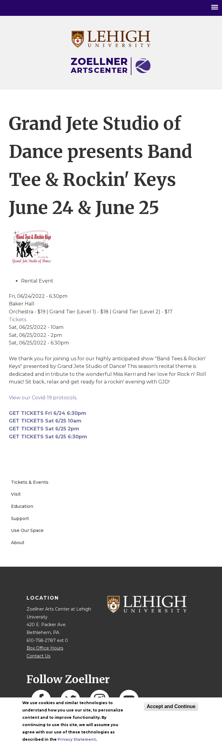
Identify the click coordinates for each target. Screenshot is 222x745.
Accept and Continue (171, 706)
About (17, 542)
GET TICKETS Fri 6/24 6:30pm (47, 413)
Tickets (17, 320)
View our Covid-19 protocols (42, 398)
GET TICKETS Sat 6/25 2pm (44, 429)
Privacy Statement (77, 739)
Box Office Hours (45, 648)
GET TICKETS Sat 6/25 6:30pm (48, 437)
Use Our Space (27, 530)
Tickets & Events (29, 482)
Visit (16, 494)
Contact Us (38, 656)
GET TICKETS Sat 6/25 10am (45, 421)
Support (20, 518)
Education (22, 506)
